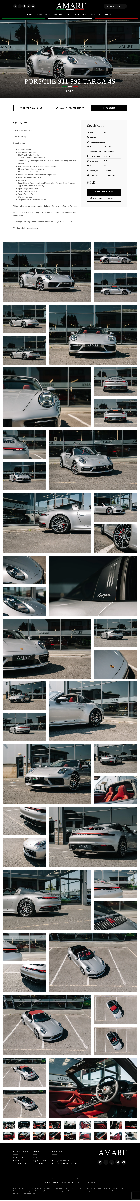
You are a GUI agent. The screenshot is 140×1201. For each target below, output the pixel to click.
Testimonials (38, 1165)
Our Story (37, 1159)
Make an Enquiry (104, 193)
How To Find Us (58, 1159)
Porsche (109, 109)
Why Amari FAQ (39, 1162)
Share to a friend (31, 109)
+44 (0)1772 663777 (115, 7)
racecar (92, 1184)
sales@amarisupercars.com (65, 1165)
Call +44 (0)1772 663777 (70, 109)
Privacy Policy (66, 1184)
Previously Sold (19, 1162)
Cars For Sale (19, 1159)
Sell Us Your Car (20, 1165)
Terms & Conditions (51, 1184)
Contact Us (78, 1184)
